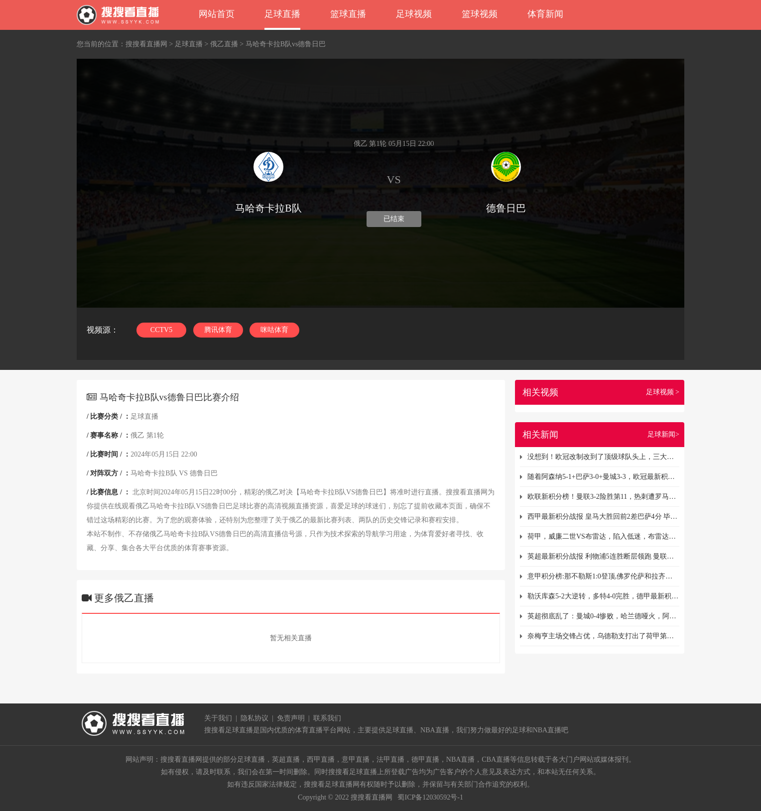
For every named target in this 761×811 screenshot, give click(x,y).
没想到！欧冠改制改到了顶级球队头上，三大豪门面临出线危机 (603, 457)
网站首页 (217, 14)
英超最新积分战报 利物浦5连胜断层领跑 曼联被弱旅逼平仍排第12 (603, 556)
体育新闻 (545, 14)
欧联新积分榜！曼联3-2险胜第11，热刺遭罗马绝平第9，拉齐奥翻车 (603, 496)
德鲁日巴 (204, 473)
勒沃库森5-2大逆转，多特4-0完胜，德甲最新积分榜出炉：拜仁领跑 (603, 596)
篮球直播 (348, 14)
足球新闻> (663, 434)
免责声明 (291, 718)
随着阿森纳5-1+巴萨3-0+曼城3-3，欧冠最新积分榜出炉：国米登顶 (603, 476)
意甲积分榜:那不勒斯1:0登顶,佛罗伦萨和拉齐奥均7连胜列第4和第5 (603, 576)
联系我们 (327, 718)
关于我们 (218, 718)
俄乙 (137, 435)
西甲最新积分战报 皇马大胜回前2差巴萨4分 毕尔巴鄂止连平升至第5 (603, 516)
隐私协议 (254, 718)
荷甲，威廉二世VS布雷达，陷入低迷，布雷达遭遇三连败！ (603, 536)
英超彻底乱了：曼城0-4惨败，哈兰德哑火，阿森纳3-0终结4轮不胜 (603, 616)
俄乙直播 (224, 44)
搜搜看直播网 (146, 44)
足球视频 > (662, 392)
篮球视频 (480, 14)
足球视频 (414, 14)
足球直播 (282, 14)
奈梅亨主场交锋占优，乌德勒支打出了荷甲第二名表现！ (603, 636)
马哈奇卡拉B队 (153, 473)
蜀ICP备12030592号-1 (430, 797)
